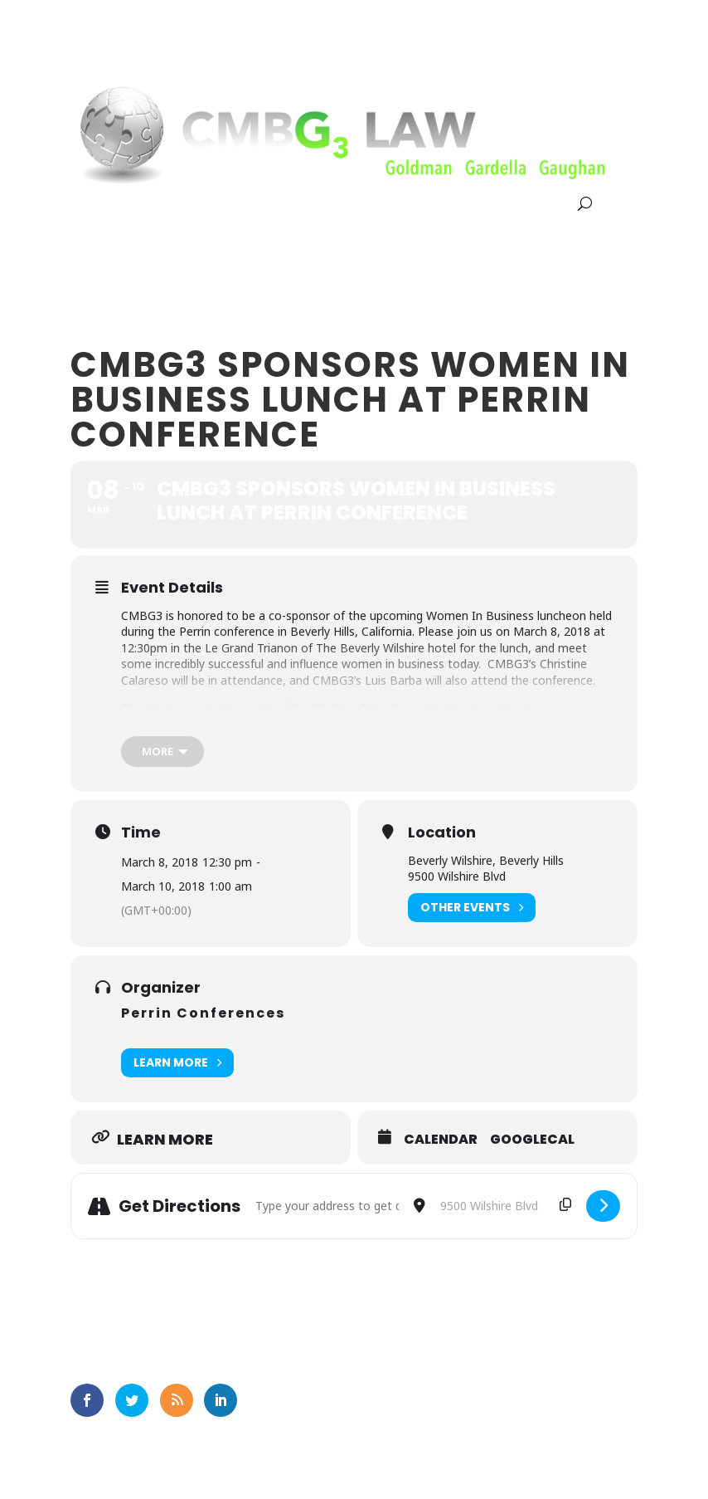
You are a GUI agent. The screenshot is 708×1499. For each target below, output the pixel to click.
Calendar (441, 1139)
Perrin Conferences (203, 1013)
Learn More (177, 1062)
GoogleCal (532, 1139)
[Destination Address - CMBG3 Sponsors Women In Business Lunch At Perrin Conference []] (506, 1206)
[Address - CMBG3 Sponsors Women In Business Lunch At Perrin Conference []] (327, 1206)
